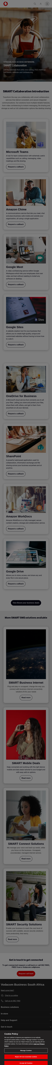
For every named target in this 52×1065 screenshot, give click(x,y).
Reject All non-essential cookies (26, 1059)
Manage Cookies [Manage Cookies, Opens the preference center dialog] (26, 1053)
